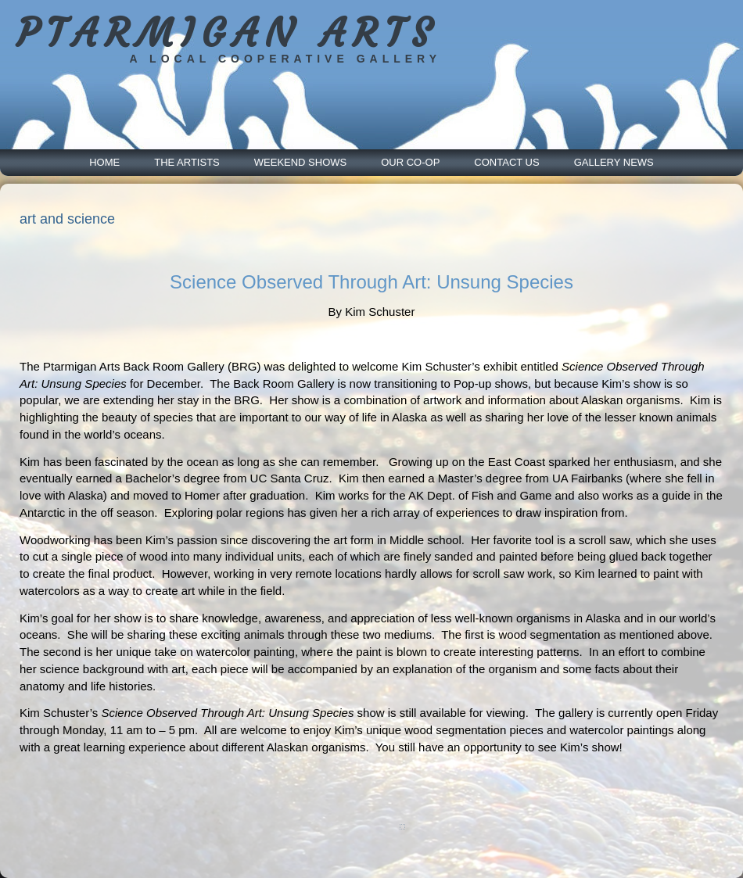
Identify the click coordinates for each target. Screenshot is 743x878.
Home (104, 162)
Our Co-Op (410, 162)
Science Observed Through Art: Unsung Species (371, 281)
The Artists (187, 162)
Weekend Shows (300, 162)
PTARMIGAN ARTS (227, 33)
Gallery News (614, 162)
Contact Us (506, 162)
